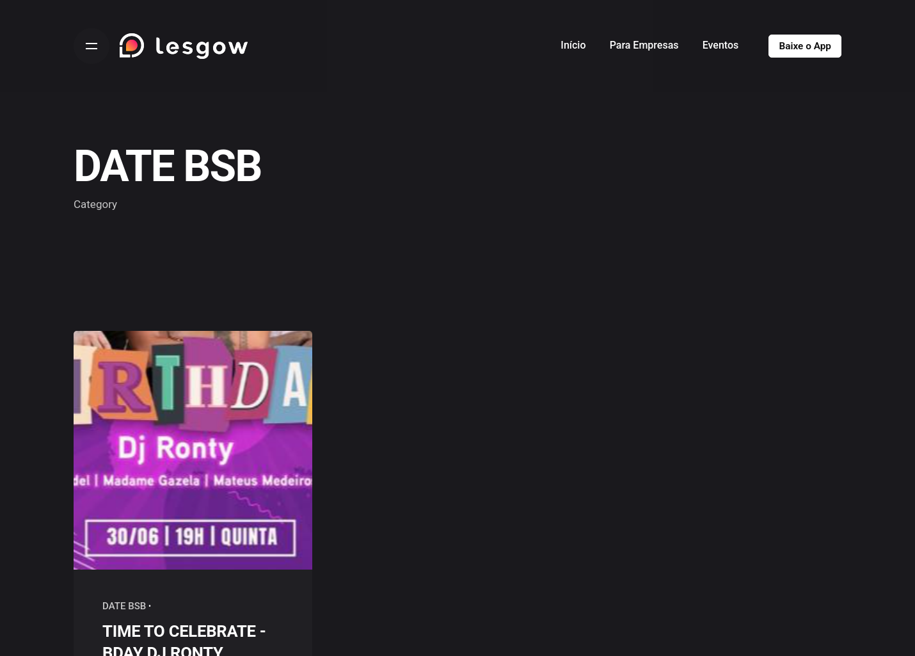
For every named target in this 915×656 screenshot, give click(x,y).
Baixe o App (805, 46)
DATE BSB (124, 606)
